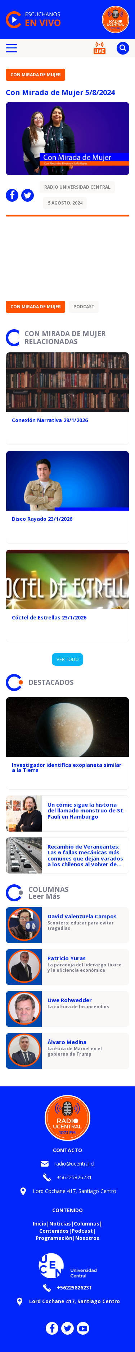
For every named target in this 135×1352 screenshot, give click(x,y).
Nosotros (87, 1238)
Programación (54, 1238)
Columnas (86, 1223)
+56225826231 (74, 1177)
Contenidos (54, 1230)
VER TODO (68, 659)
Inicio (39, 1223)
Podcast (83, 307)
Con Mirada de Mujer (35, 75)
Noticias (60, 1223)
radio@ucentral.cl (74, 1163)
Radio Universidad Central (77, 187)
